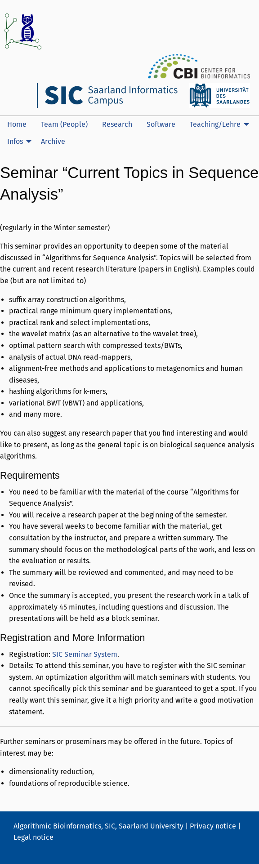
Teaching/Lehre (215, 124)
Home (17, 124)
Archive (53, 141)
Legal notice (33, 837)
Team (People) (64, 124)
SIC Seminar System (84, 654)
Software (161, 124)
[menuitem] (17, 124)
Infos (15, 141)
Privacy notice (213, 826)
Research (117, 124)
